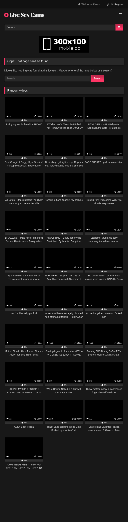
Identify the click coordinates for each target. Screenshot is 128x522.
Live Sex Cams (24, 14)
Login (107, 4)
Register (118, 4)
